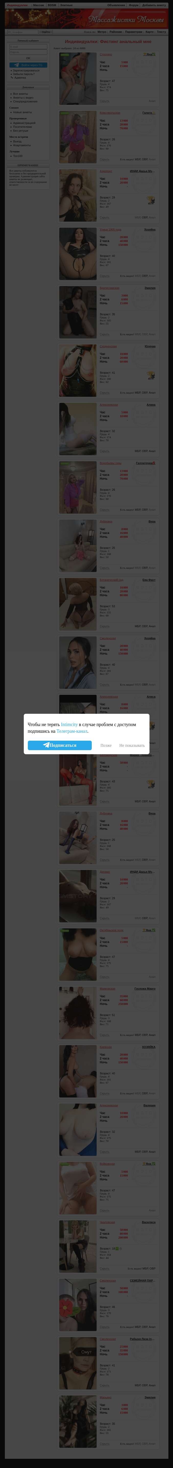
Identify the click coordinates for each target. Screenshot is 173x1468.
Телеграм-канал (71, 731)
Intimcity (69, 724)
